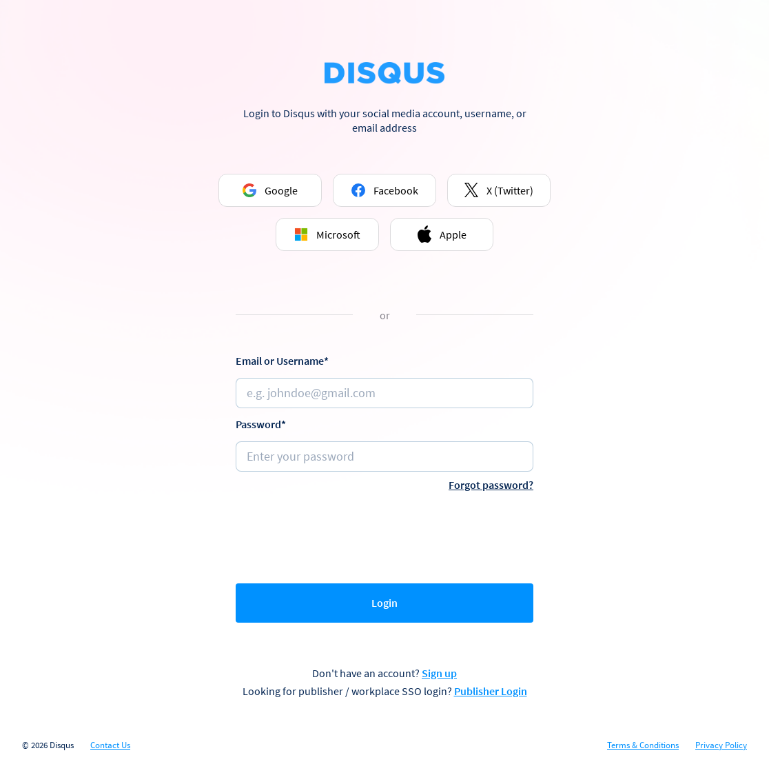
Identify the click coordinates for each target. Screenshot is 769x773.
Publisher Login (490, 691)
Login (384, 603)
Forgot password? (491, 485)
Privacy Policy (721, 745)
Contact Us (110, 745)
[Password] (384, 456)
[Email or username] (384, 393)
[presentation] (384, 534)
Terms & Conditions (643, 745)
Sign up (439, 673)
